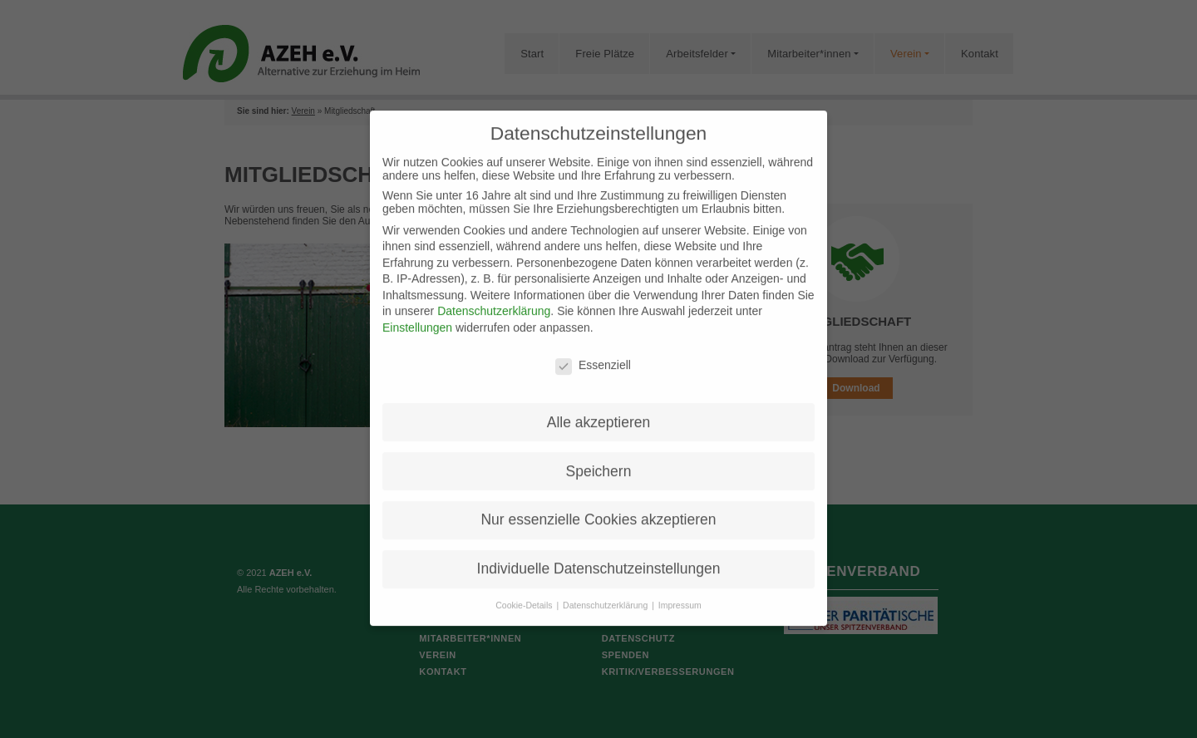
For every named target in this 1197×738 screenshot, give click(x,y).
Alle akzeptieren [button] (599, 408)
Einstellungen (417, 313)
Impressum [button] (680, 591)
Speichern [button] (599, 457)
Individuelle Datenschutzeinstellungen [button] (599, 554)
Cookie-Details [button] (524, 591)
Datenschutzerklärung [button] (606, 591)
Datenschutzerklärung (493, 297)
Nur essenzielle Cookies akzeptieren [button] (598, 506)
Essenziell (593, 350)
